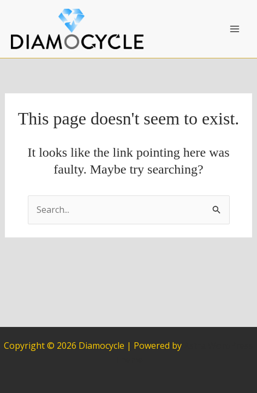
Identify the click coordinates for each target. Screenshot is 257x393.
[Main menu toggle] (234, 28)
